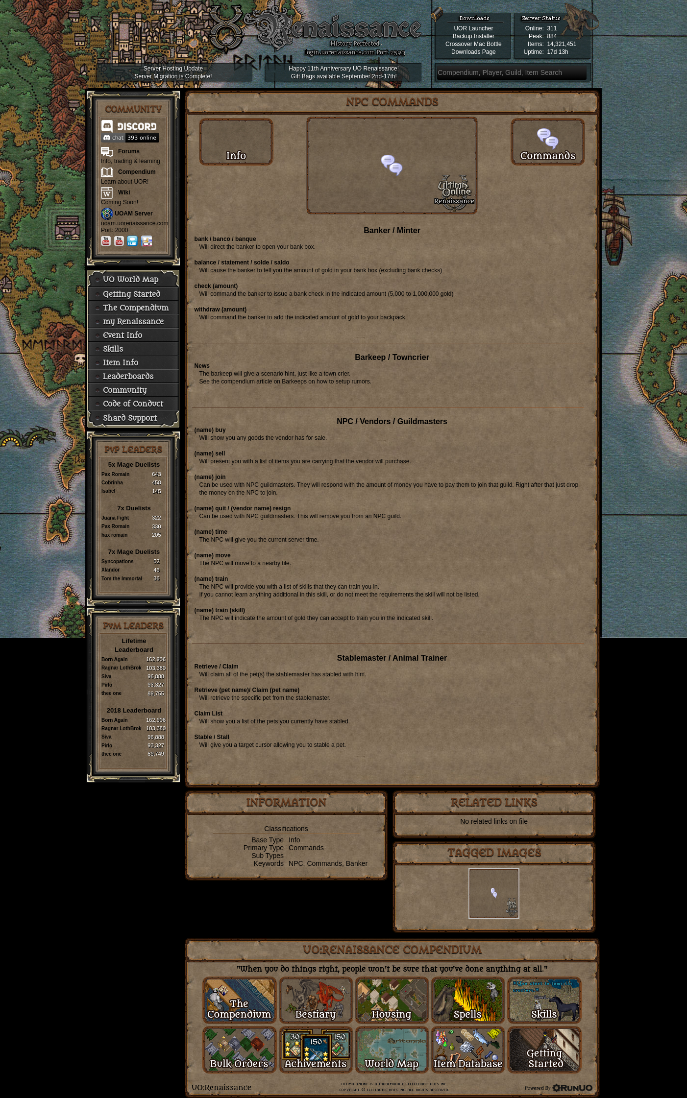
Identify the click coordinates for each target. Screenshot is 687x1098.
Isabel (108, 491)
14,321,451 (561, 44)
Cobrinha (112, 482)
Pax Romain (115, 474)
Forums (129, 151)
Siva (106, 676)
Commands (306, 848)
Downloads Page (473, 51)
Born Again (114, 659)
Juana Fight (115, 518)
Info (294, 840)
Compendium (137, 171)
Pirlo (106, 685)
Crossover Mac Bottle (473, 44)
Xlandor (110, 570)
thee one (111, 693)
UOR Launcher (473, 28)
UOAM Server (133, 213)
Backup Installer (473, 36)
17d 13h (557, 51)
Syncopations (117, 561)
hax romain (114, 535)
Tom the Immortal (121, 578)
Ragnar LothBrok (121, 667)
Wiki (124, 192)
